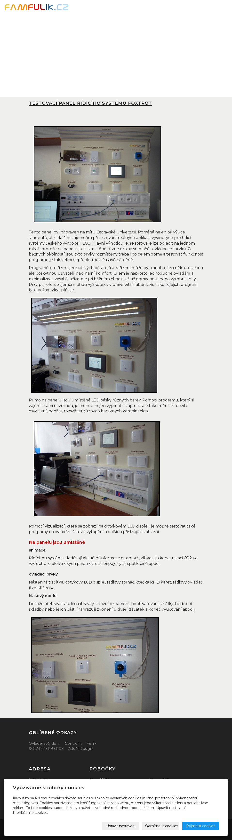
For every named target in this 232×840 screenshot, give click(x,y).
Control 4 (73, 743)
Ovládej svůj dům (44, 743)
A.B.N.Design (80, 748)
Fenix (91, 743)
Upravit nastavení (120, 826)
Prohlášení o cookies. (30, 812)
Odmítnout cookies (161, 826)
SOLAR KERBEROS (46, 748)
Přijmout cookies (200, 826)
